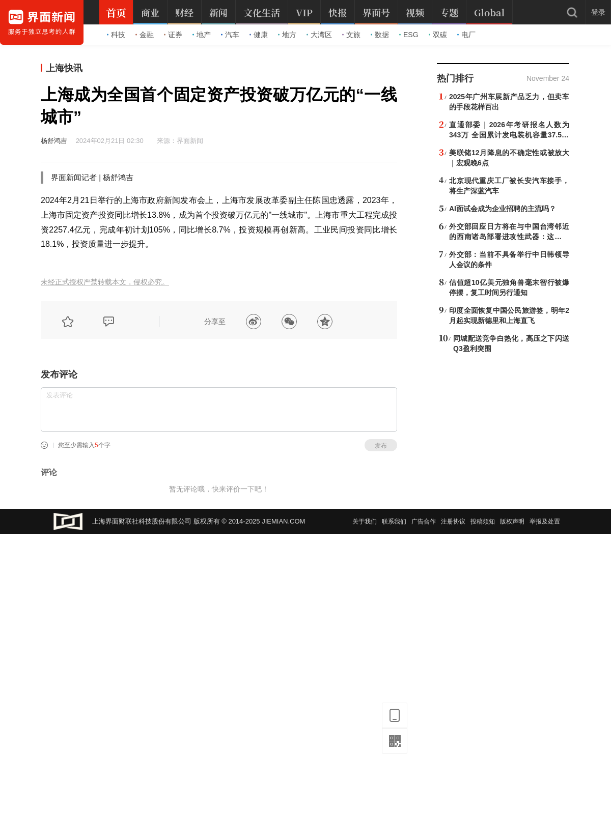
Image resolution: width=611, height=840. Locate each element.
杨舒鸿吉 (54, 140)
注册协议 (453, 521)
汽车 (230, 35)
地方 (287, 35)
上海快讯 (64, 68)
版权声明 (512, 521)
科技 (116, 35)
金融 (144, 35)
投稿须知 (482, 521)
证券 (173, 35)
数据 (380, 35)
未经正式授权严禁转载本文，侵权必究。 (105, 282)
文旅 (351, 35)
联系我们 (394, 521)
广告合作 (423, 521)
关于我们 (364, 521)
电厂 (466, 35)
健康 (258, 35)
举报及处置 (545, 521)
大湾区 (319, 35)
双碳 (438, 35)
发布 (381, 445)
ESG (409, 35)
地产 (201, 35)
